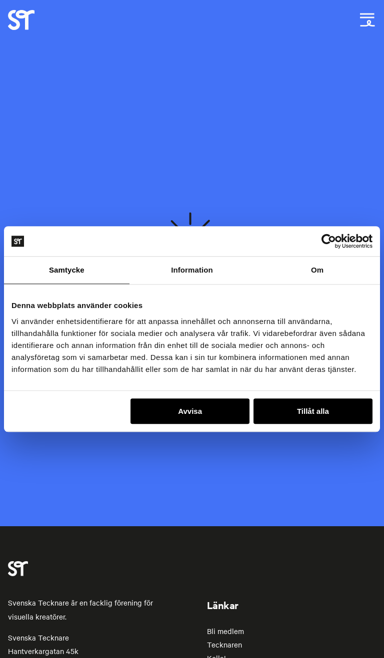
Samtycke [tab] (66, 270)
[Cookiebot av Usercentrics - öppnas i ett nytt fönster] (328, 241)
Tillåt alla (313, 411)
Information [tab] (192, 270)
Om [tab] (317, 270)
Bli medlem (225, 631)
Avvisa (190, 411)
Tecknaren (224, 645)
